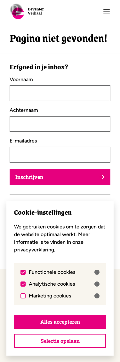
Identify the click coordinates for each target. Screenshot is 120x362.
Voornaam (21, 79)
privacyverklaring (34, 250)
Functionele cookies (64, 272)
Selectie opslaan (60, 340)
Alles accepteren (60, 321)
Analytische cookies (64, 284)
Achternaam (24, 110)
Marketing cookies (64, 295)
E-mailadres (23, 140)
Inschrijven (60, 176)
